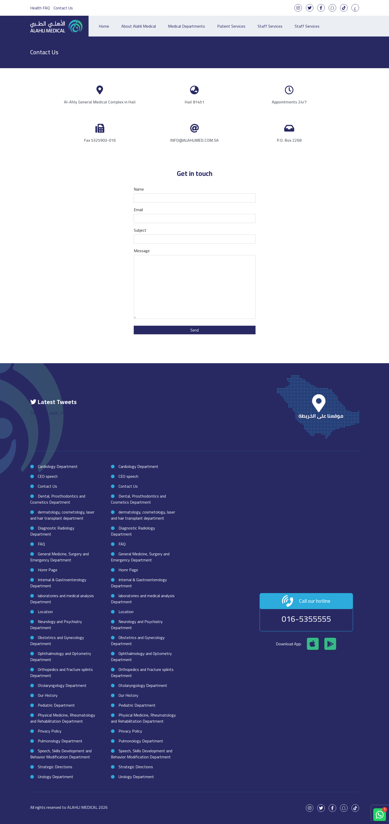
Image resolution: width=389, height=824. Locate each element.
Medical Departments (186, 26)
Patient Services (231, 26)
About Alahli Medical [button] (138, 26)
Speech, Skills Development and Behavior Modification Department (61, 754)
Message (195, 284)
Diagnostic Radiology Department (52, 531)
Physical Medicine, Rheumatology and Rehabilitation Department (62, 718)
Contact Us (63, 8)
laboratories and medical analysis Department (62, 599)
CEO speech (48, 476)
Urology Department (55, 776)
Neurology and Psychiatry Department (56, 624)
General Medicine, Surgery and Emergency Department (59, 557)
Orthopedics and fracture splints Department (61, 672)
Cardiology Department (58, 466)
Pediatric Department (56, 705)
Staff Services (270, 26)
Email (195, 214)
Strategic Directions (55, 767)
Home (104, 26)
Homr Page (47, 570)
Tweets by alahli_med (49, 413)
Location (45, 611)
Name (195, 194)
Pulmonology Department (60, 741)
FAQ (41, 544)
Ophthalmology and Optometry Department (60, 656)
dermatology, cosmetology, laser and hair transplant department (62, 515)
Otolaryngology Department (62, 685)
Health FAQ (40, 8)
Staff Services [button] (307, 26)
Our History (48, 695)
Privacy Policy (49, 731)
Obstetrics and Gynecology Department (57, 640)
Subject (195, 235)
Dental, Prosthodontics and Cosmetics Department (57, 499)
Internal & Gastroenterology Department (58, 583)
